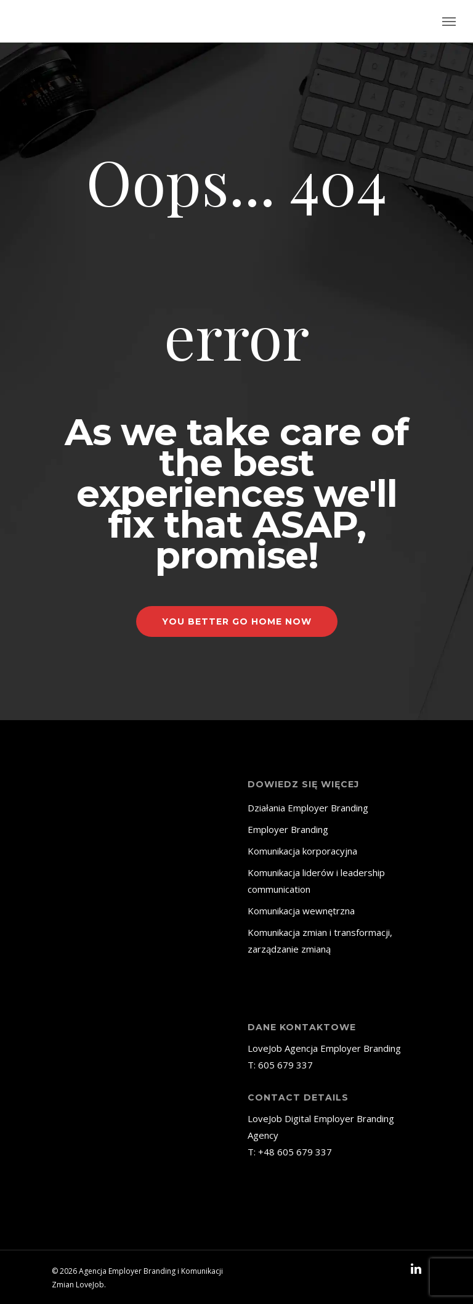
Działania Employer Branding (308, 808)
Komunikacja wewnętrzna (301, 910)
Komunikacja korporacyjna (302, 851)
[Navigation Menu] (449, 21)
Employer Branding (288, 829)
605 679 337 (285, 1065)
